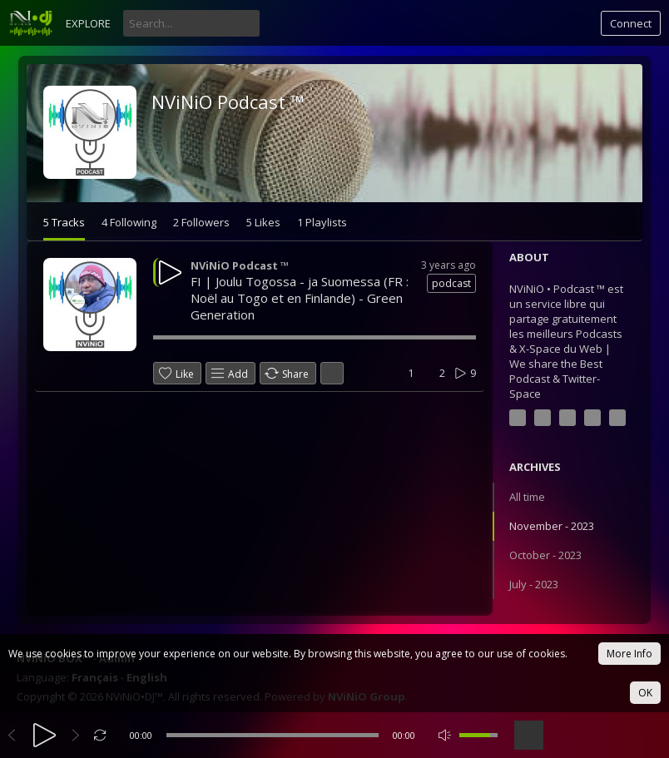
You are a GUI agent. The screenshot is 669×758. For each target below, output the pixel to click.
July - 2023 (533, 584)
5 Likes (263, 222)
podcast (451, 283)
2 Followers (201, 222)
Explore (88, 23)
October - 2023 (545, 554)
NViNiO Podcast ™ (228, 101)
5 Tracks (64, 222)
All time (527, 496)
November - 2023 (551, 525)
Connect (631, 23)
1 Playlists (322, 222)
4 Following (129, 222)
